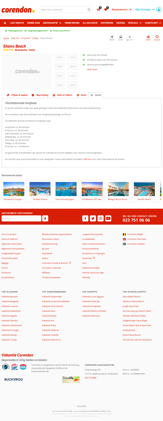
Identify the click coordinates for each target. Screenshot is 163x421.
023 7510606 (90, 377)
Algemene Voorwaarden (13, 248)
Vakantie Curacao (10, 306)
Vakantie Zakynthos (51, 339)
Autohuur (6, 272)
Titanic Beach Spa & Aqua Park (137, 325)
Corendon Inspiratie (51, 267)
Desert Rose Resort (132, 334)
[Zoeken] (89, 10)
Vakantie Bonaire (10, 296)
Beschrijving (42, 95)
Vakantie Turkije (9, 339)
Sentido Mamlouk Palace (134, 315)
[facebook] (85, 218)
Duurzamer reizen (50, 239)
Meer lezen (92, 69)
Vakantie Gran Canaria (52, 306)
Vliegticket (151, 22)
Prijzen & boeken (19, 95)
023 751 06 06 (136, 220)
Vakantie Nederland (11, 310)
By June (45, 248)
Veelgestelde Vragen (11, 253)
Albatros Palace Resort (133, 301)
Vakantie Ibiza (48, 310)
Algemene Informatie (11, 243)
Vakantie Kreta (49, 325)
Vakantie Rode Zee (91, 301)
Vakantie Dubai (49, 315)
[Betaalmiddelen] (13, 379)
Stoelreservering (49, 243)
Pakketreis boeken (91, 267)
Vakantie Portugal (10, 330)
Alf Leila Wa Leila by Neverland (137, 339)
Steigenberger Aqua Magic (135, 320)
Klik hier (87, 159)
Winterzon (107, 22)
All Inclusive (90, 22)
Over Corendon (9, 234)
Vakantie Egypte (9, 315)
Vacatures (87, 258)
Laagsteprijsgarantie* (38, 30)
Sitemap (86, 277)
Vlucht (98, 95)
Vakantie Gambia (10, 320)
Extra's (5, 267)
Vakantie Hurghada (91, 306)
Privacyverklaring (90, 248)
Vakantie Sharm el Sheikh (94, 310)
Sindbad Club (129, 330)
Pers (84, 263)
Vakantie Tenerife (50, 334)
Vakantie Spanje (9, 334)
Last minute (17, 22)
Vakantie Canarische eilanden (56, 301)
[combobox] (66, 10)
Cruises (120, 22)
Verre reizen (72, 22)
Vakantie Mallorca (50, 330)
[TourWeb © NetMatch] (81, 406)
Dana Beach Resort (132, 296)
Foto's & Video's (64, 95)
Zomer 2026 (33, 22)
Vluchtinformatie (10, 258)
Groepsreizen (8, 277)
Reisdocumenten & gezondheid (57, 234)
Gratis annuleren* (61, 30)
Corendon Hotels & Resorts (55, 263)
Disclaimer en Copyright (93, 253)
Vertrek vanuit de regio (93, 272)
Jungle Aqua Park (131, 306)
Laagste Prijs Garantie (92, 234)
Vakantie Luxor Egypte (93, 296)
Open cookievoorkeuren (93, 243)
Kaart (83, 95)
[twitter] (93, 218)
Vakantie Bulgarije (10, 301)
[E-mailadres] (21, 218)
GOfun (45, 258)
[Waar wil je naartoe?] (66, 10)
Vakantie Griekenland (12, 325)
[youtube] (108, 218)
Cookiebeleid (88, 239)
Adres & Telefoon (10, 239)
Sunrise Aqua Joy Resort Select (137, 310)
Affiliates (46, 272)
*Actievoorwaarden (51, 277)
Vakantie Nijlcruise (91, 315)
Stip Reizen (47, 253)
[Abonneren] (45, 218)
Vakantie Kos (48, 320)
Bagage (5, 263)
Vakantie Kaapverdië (51, 296)
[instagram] (101, 218)
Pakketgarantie (15, 30)
